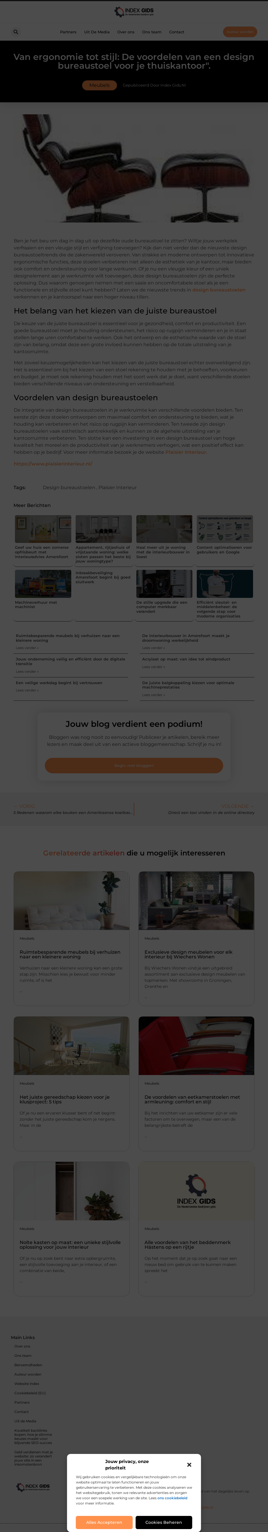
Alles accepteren (104, 1522)
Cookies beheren (163, 1522)
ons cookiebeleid (172, 1498)
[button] (189, 1465)
